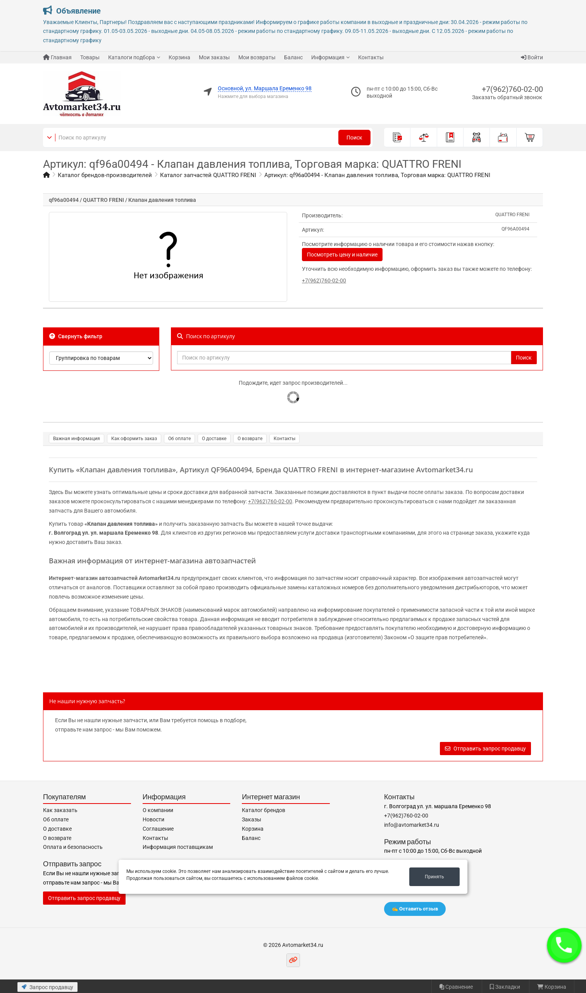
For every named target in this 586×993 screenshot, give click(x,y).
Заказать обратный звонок (507, 97)
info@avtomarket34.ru (411, 825)
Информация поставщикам (178, 847)
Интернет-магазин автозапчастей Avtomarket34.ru (114, 578)
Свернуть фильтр (75, 336)
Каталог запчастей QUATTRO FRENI (208, 175)
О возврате (250, 438)
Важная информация (76, 438)
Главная (57, 57)
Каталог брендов (263, 810)
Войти (532, 57)
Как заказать (60, 810)
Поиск (354, 137)
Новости (153, 819)
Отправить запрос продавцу (485, 748)
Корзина (179, 57)
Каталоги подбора (131, 57)
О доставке (214, 438)
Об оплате (179, 438)
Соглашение (158, 829)
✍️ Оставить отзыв (415, 909)
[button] (564, 945)
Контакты (371, 57)
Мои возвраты (257, 57)
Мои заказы (214, 57)
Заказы (251, 819)
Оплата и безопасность (73, 847)
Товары (90, 57)
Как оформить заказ (134, 438)
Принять (434, 876)
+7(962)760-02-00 (512, 89)
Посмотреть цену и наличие (342, 254)
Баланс (293, 57)
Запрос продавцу (47, 987)
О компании (158, 810)
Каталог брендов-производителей (105, 175)
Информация (328, 57)
